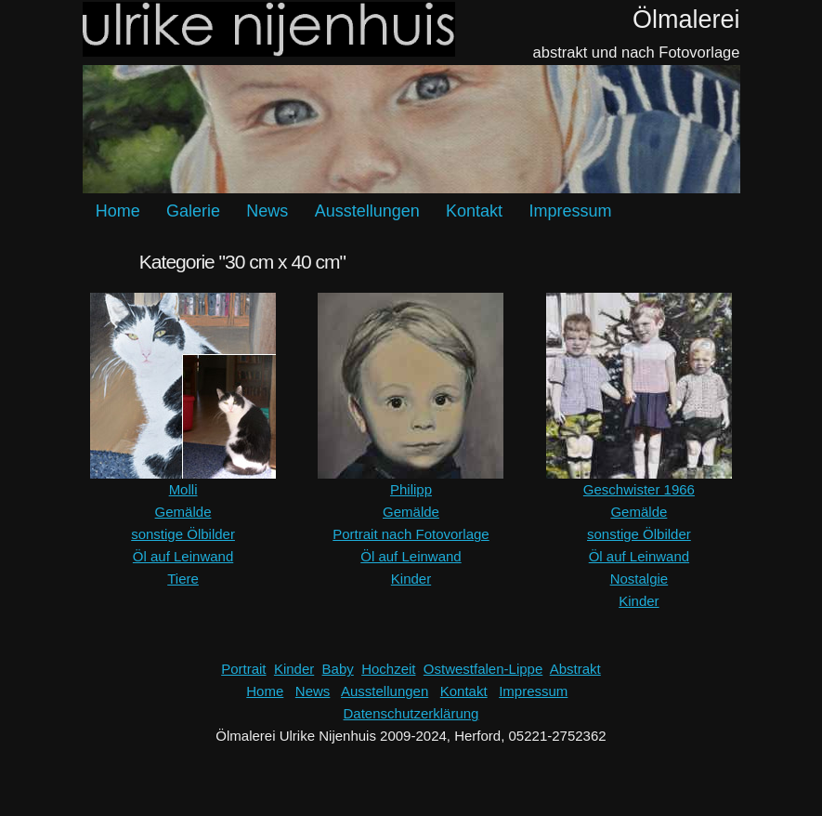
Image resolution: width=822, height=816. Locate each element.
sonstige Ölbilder (183, 534)
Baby (338, 669)
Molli (183, 489)
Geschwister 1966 (639, 489)
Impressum (569, 211)
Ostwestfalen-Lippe (483, 669)
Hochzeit (388, 669)
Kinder (411, 578)
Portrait (243, 669)
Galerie (193, 211)
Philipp (411, 489)
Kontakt (474, 211)
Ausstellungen (367, 211)
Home (118, 211)
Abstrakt (575, 669)
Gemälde (183, 512)
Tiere (183, 578)
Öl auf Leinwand (183, 556)
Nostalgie (639, 578)
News (267, 211)
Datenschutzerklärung (411, 713)
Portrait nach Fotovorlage (411, 534)
